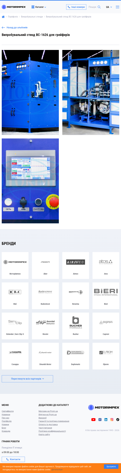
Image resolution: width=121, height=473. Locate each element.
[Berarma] (75, 295)
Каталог (38, 6)
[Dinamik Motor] (45, 356)
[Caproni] (106, 326)
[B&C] (15, 295)
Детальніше (57, 469)
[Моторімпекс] (15, 265)
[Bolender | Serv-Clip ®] (15, 326)
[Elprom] (106, 356)
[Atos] (106, 265)
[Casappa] (15, 356)
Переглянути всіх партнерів (27, 378)
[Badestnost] (45, 295)
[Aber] (45, 265)
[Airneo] (75, 265)
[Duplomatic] (75, 356)
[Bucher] (75, 326)
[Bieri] (106, 295)
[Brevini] (45, 326)
